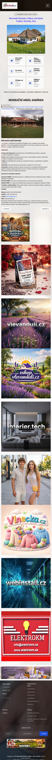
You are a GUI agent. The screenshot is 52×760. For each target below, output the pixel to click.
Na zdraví (18, 70)
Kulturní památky (37, 69)
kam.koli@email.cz (11, 196)
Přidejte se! (19, 80)
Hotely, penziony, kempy (8, 108)
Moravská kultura (18, 59)
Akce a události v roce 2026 (37, 59)
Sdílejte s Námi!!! (37, 80)
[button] (47, 5)
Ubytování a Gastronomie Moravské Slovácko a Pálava (29, 107)
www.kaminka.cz (10, 199)
